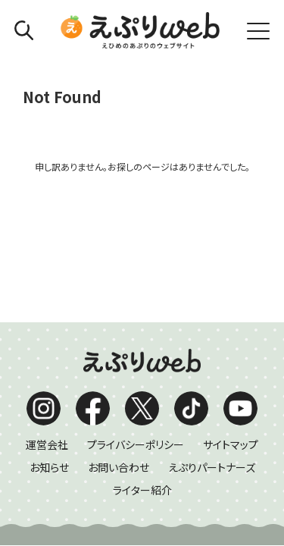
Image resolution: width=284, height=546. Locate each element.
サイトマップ (230, 300)
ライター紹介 (142, 346)
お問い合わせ (118, 323)
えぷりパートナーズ (211, 323)
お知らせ (49, 323)
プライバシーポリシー (135, 300)
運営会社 (47, 300)
